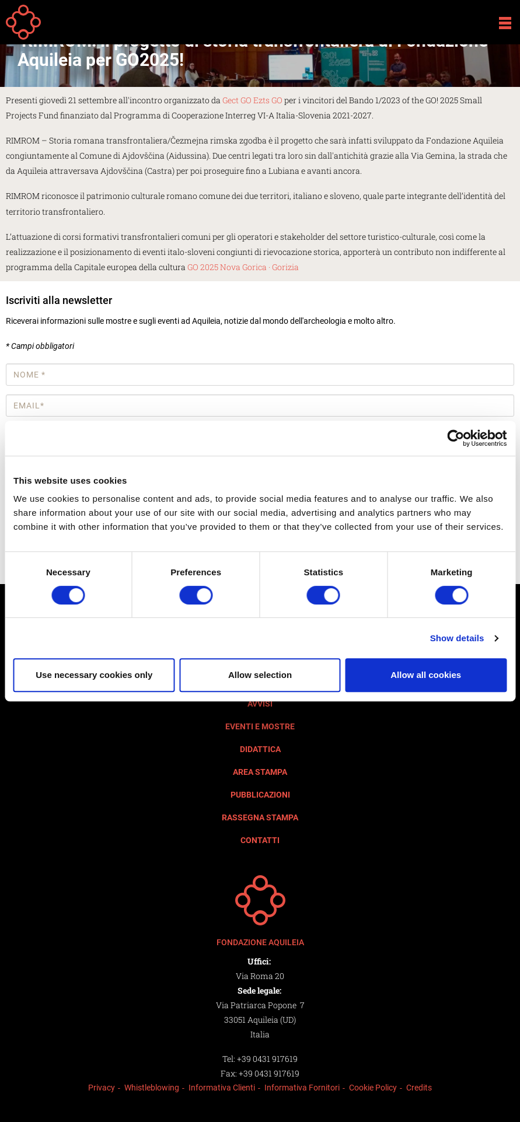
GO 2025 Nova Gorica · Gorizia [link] (243, 266)
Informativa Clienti (222, 1087)
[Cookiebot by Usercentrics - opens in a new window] (455, 438)
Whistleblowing (151, 1087)
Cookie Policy (373, 1087)
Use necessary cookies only (94, 675)
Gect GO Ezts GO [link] (252, 100)
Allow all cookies (425, 675)
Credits (419, 1087)
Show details (457, 638)
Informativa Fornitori (302, 1087)
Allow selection (260, 675)
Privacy (101, 1087)
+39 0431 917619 (267, 1058)
